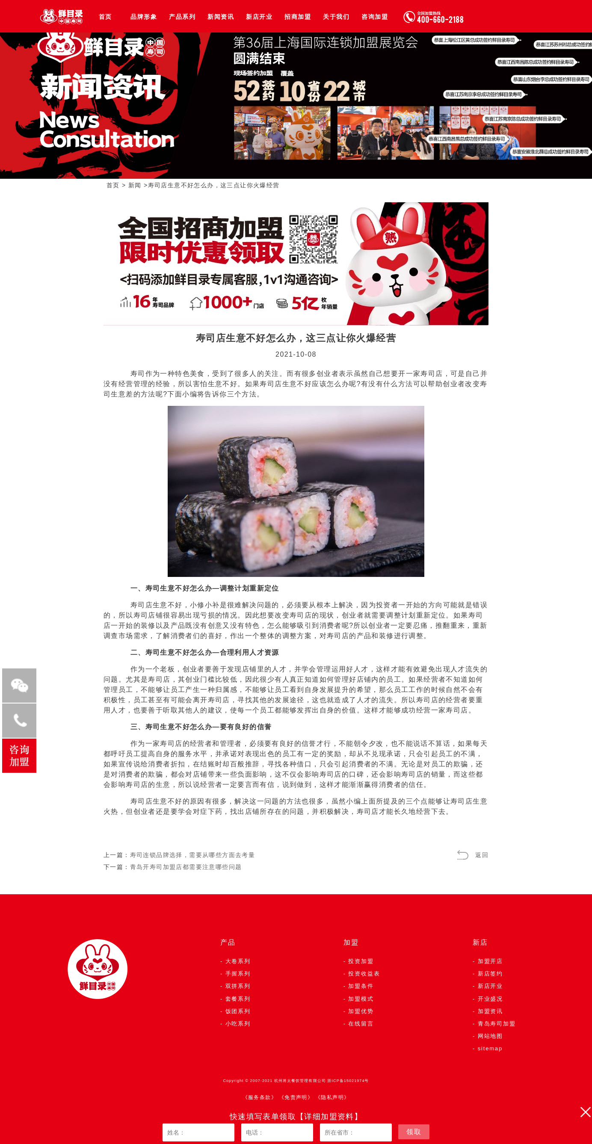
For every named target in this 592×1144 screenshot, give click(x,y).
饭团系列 (238, 1011)
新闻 (135, 185)
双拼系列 (238, 986)
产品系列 (182, 16)
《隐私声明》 (332, 1097)
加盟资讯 (490, 1011)
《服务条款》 (260, 1097)
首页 (105, 16)
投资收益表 (364, 973)
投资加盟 (360, 961)
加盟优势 (360, 1011)
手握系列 (238, 973)
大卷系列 (238, 961)
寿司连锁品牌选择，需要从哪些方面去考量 (192, 854)
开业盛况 (490, 999)
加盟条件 (360, 986)
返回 (481, 854)
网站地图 (490, 1036)
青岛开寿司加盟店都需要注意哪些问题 (186, 866)
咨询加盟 (374, 16)
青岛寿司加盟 (497, 1023)
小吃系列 (238, 1023)
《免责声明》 (296, 1097)
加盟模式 (360, 999)
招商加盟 (297, 16)
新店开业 (259, 16)
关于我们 (336, 16)
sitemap (490, 1048)
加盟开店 (490, 961)
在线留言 (360, 1023)
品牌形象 (143, 16)
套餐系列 (238, 999)
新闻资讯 (220, 16)
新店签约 (490, 973)
